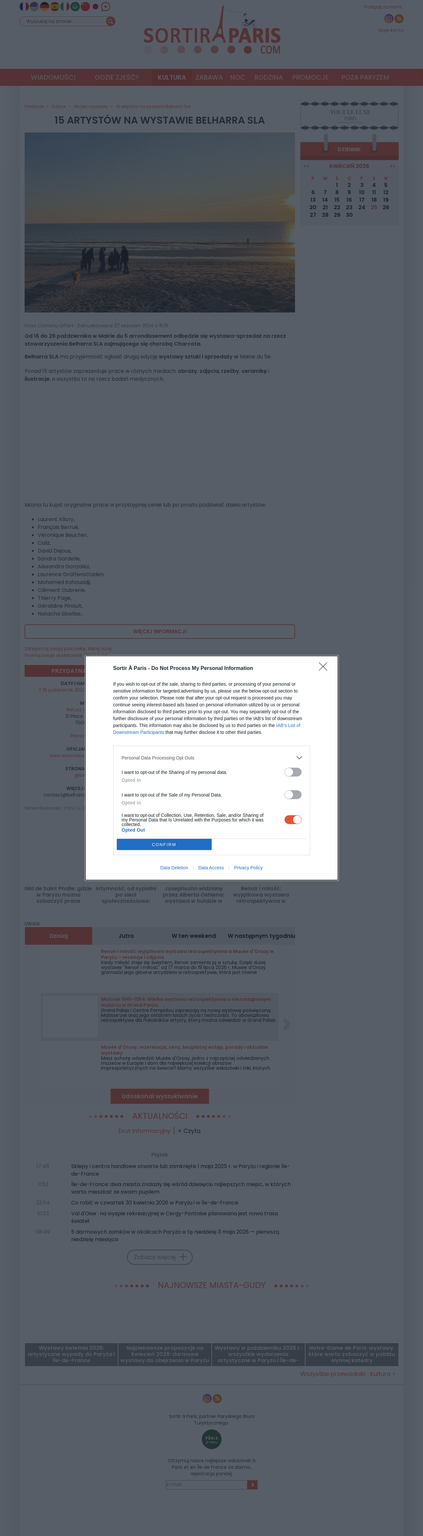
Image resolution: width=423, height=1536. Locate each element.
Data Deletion (174, 867)
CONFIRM (164, 844)
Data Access (211, 867)
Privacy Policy (248, 867)
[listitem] (212, 757)
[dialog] (211, 768)
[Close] (325, 668)
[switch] (293, 772)
